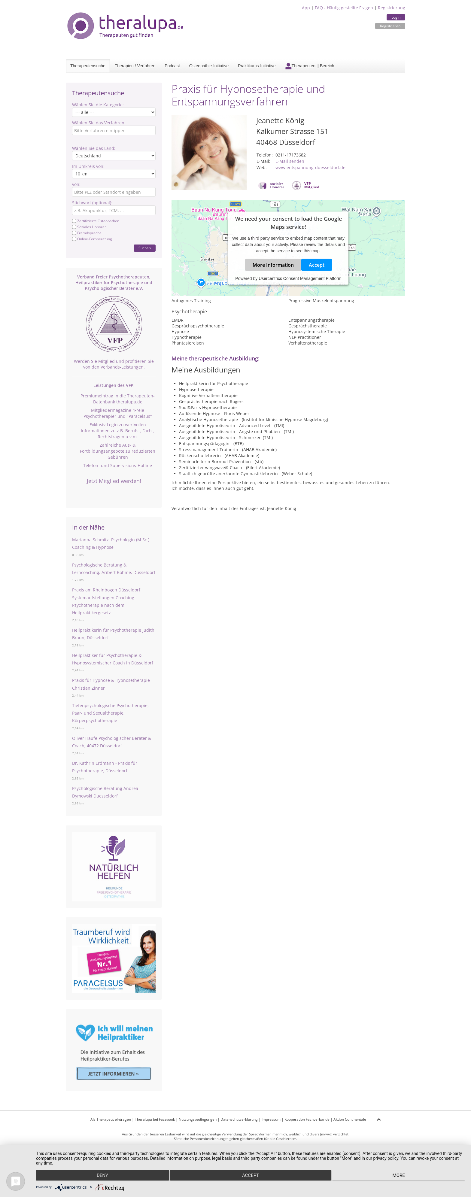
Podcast (172, 65)
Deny (100, 1176)
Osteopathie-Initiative (209, 65)
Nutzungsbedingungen (198, 1119)
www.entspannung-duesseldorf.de (310, 167)
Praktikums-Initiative (256, 65)
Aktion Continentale (349, 1119)
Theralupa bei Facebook (155, 1119)
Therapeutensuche (87, 65)
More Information (273, 265)
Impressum (271, 1119)
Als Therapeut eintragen (110, 1119)
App (306, 8)
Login (395, 17)
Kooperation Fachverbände (307, 1119)
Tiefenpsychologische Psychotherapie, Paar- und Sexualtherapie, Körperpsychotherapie (110, 713)
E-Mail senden (289, 161)
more (401, 1176)
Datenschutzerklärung (239, 1119)
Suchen (144, 248)
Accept (316, 265)
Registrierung (391, 8)
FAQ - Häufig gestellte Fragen (344, 8)
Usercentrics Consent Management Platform (300, 278)
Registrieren (390, 26)
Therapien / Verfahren (135, 65)
